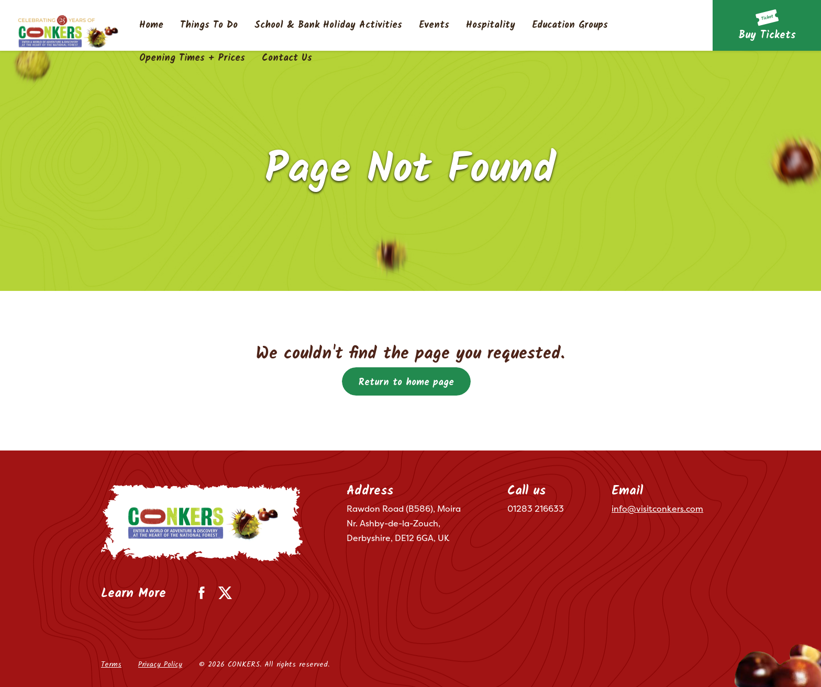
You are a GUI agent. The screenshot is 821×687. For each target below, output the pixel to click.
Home (151, 25)
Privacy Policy (160, 664)
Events (434, 25)
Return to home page (406, 382)
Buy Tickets (767, 35)
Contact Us (287, 58)
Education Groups (570, 25)
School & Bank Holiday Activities (328, 25)
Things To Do (209, 25)
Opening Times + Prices (192, 58)
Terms (111, 664)
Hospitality (490, 25)
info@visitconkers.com (657, 508)
